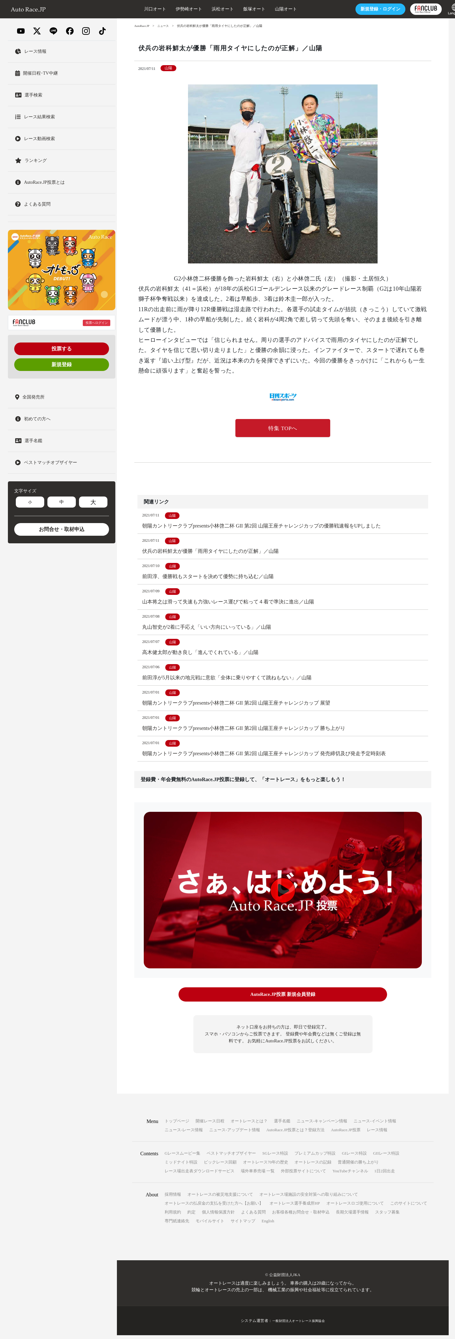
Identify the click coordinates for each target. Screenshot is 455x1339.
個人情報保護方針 (218, 1215)
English (268, 1224)
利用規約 (173, 1215)
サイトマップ (243, 1224)
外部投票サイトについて (303, 1174)
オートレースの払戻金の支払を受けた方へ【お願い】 (214, 1207)
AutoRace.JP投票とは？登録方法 (295, 1133)
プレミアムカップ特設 (315, 1157)
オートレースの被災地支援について (220, 1198)
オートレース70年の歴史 (265, 1165)
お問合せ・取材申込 (61, 529)
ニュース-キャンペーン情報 (322, 1124)
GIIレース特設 (386, 1157)
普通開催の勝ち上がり (358, 1165)
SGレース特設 (275, 1157)
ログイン (359, 9)
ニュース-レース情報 (184, 1133)
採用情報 (173, 1198)
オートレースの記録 (312, 1165)
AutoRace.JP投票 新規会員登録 (283, 999)
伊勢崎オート (168, 9)
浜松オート (202, 9)
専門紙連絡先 (177, 1224)
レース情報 (377, 1133)
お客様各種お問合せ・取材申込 (301, 1215)
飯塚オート (233, 9)
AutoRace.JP (142, 26)
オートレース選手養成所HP (295, 1207)
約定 (191, 1215)
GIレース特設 (354, 1157)
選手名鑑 (282, 1124)
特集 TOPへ (283, 428)
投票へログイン (97, 322)
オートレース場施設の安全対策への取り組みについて (308, 1198)
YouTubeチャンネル (350, 1174)
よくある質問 (253, 1215)
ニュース (165, 26)
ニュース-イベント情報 (375, 1124)
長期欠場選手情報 (352, 1215)
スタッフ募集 (387, 1215)
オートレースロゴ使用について (355, 1207)
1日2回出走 (384, 1174)
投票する (62, 348)
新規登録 (62, 364)
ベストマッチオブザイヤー (231, 1157)
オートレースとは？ (249, 1124)
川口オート (134, 9)
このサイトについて (408, 1207)
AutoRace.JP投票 (346, 1133)
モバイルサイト (210, 1224)
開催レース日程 (210, 1124)
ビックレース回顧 (220, 1165)
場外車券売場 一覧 (258, 1174)
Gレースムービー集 (182, 1157)
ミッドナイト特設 (181, 1165)
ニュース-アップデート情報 (234, 1133)
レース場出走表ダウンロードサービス (199, 1174)
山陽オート (265, 9)
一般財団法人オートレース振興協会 (298, 1324)
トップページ (177, 1124)
